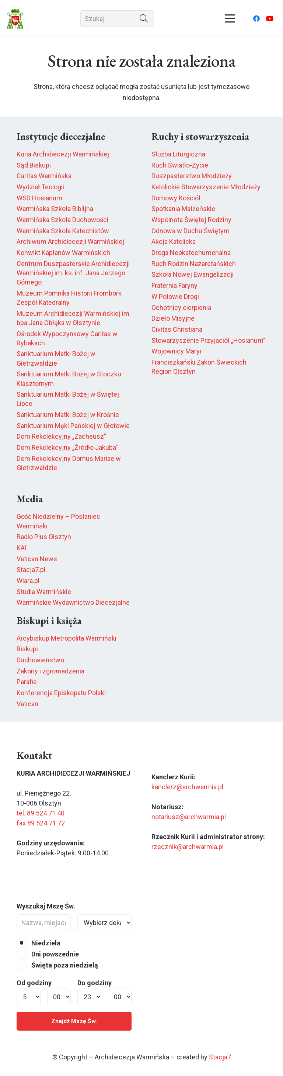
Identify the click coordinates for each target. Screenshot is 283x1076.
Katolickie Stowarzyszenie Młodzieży (206, 187)
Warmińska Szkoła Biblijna (55, 209)
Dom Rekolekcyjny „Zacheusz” (61, 436)
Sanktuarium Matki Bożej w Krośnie (68, 414)
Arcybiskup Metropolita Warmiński (66, 638)
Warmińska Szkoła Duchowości (62, 220)
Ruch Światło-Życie (179, 165)
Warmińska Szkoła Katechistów (63, 231)
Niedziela (38, 943)
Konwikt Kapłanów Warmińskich (63, 252)
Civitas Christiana (176, 329)
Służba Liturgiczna (178, 154)
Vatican (27, 704)
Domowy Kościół (175, 198)
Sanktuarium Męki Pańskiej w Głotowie (73, 426)
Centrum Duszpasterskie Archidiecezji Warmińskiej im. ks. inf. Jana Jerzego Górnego (73, 273)
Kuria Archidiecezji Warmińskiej (63, 154)
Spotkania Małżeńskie (183, 209)
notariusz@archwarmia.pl (188, 817)
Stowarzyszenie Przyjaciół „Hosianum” (208, 340)
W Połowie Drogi (175, 296)
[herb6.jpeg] (15, 18)
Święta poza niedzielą (57, 965)
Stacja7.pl (31, 569)
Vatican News (37, 559)
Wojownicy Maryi (176, 351)
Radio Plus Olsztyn (44, 537)
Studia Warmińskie (44, 592)
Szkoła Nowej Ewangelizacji (192, 274)
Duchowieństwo (40, 660)
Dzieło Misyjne (173, 318)
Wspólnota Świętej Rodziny (191, 220)
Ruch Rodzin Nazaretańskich (193, 264)
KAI (22, 548)
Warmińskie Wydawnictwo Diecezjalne (73, 602)
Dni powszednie (48, 954)
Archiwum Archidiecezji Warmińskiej (70, 241)
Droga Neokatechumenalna (191, 252)
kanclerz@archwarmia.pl (187, 787)
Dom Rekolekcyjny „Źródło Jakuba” (67, 447)
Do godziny (94, 983)
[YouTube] (269, 18)
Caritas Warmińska (44, 176)
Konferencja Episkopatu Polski (61, 693)
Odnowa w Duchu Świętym (190, 231)
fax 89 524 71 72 (41, 823)
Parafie (27, 682)
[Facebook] (256, 18)
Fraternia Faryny (174, 285)
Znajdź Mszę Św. (74, 1021)
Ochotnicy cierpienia (181, 307)
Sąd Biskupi (34, 165)
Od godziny (34, 983)
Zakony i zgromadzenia (50, 671)
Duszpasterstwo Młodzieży (191, 176)
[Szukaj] (117, 18)
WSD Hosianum (39, 198)
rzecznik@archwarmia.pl (187, 847)
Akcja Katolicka (173, 241)
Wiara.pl (28, 580)
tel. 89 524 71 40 (40, 813)
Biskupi (27, 649)
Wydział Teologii (40, 187)
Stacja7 (220, 1057)
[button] (230, 18)
